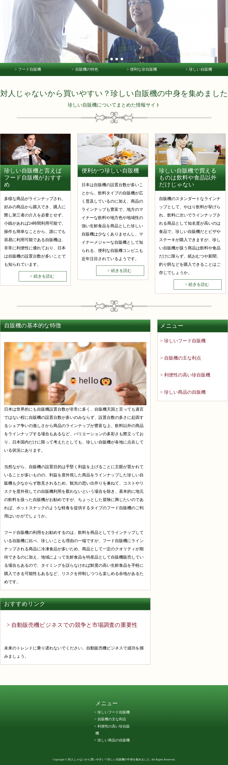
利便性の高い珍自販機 (187, 374)
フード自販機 (29, 69)
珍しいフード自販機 (185, 340)
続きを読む (44, 276)
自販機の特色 (86, 69)
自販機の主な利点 (182, 358)
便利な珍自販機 (143, 69)
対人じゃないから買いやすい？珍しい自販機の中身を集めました (114, 93)
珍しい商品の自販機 (185, 392)
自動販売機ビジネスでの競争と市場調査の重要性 (74, 625)
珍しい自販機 (200, 69)
